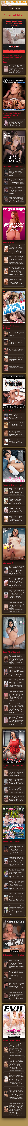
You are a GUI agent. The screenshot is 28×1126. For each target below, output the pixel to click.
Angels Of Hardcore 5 (11, 1041)
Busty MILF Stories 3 (11, 652)
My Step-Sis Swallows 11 (12, 842)
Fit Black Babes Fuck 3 (12, 411)
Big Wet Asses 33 (9, 242)
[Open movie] (14, 36)
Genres (18, 8)
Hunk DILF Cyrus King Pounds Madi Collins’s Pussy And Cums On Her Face (13, 58)
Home (11, 8)
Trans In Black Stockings (13, 166)
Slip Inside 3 (8, 563)
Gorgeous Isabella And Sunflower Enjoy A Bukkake (12, 115)
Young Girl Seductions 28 (13, 485)
